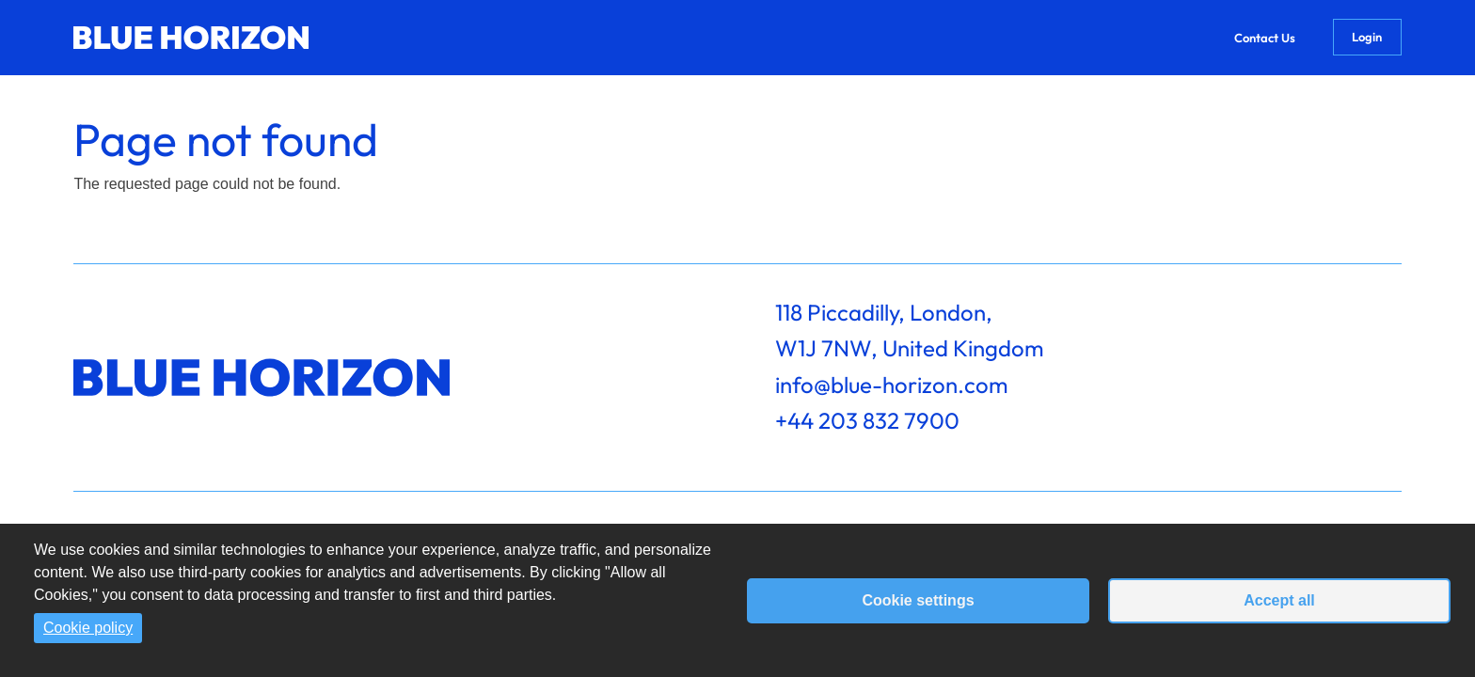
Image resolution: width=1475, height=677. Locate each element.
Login (1367, 36)
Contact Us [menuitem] (1264, 37)
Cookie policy (88, 628)
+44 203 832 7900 (867, 420)
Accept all (1279, 600)
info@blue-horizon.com (891, 384)
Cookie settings (918, 600)
